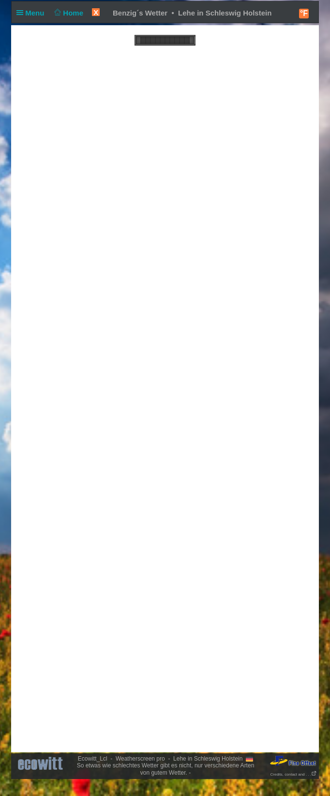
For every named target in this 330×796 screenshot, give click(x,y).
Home (68, 13)
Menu (32, 13)
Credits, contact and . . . (293, 774)
